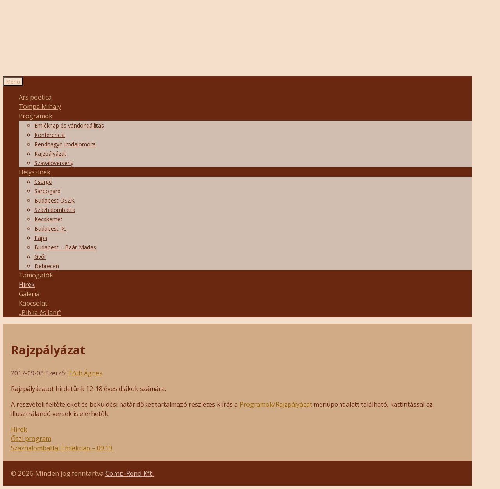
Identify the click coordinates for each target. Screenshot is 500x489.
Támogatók (36, 275)
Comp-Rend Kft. (129, 473)
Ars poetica (35, 97)
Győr (40, 256)
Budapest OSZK (54, 200)
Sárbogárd (47, 191)
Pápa (40, 238)
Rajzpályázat (50, 153)
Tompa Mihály (40, 106)
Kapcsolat (33, 303)
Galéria (29, 294)
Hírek (27, 284)
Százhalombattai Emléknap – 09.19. (62, 448)
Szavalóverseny (53, 163)
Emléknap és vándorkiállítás (69, 125)
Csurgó (43, 181)
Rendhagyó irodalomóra (65, 144)
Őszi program (31, 438)
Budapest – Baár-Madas (65, 247)
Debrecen (46, 266)
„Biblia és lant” (40, 312)
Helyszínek (34, 172)
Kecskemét (48, 219)
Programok (35, 116)
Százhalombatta (54, 209)
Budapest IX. (50, 228)
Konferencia (49, 135)
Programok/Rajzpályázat (275, 404)
